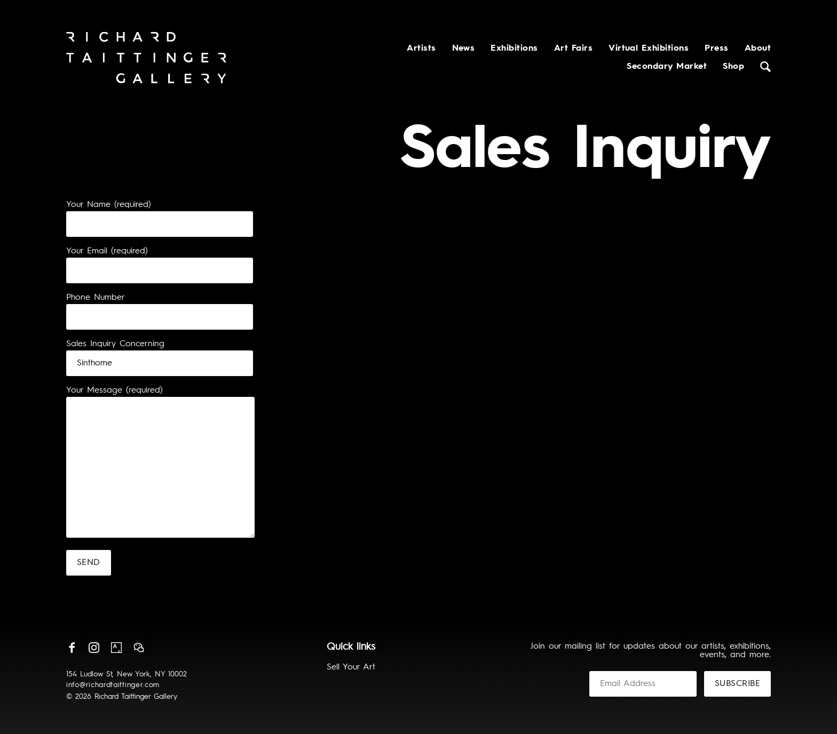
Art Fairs (573, 48)
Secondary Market (667, 66)
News (463, 48)
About (758, 48)
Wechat (138, 647)
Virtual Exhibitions (649, 48)
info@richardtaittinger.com (113, 685)
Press (716, 48)
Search (765, 66)
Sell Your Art (351, 667)
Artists (421, 48)
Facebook (71, 647)
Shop (733, 66)
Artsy (116, 647)
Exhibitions (514, 48)
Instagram (94, 647)
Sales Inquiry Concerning (115, 344)
